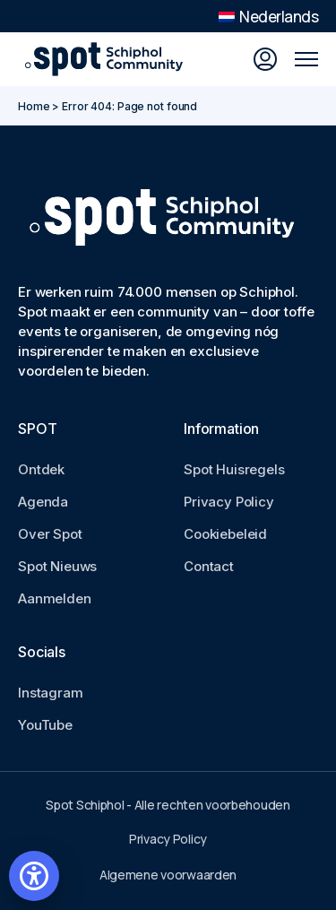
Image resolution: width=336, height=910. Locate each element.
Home (34, 106)
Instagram (50, 692)
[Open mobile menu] (306, 59)
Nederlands (268, 16)
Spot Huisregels (234, 469)
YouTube (45, 724)
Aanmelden (54, 598)
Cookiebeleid (225, 533)
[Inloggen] (265, 59)
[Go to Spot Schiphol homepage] (107, 59)
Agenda (43, 501)
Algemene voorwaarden (168, 874)
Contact (209, 566)
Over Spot (50, 533)
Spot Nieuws (57, 566)
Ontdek (41, 469)
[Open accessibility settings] (34, 876)
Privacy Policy (229, 501)
